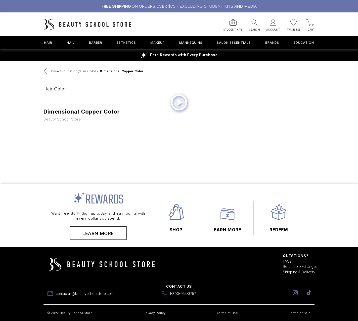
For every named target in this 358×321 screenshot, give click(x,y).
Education (304, 42)
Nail (71, 42)
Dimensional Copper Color (121, 71)
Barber (95, 42)
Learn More (98, 233)
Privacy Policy (154, 313)
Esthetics (126, 42)
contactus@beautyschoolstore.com (85, 293)
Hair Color (88, 71)
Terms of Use (227, 313)
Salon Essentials (234, 42)
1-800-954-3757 (183, 293)
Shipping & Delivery (299, 272)
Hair (48, 42)
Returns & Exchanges (300, 266)
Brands (272, 42)
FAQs (287, 261)
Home (54, 71)
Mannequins (191, 42)
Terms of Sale (300, 313)
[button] (233, 23)
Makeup (157, 42)
